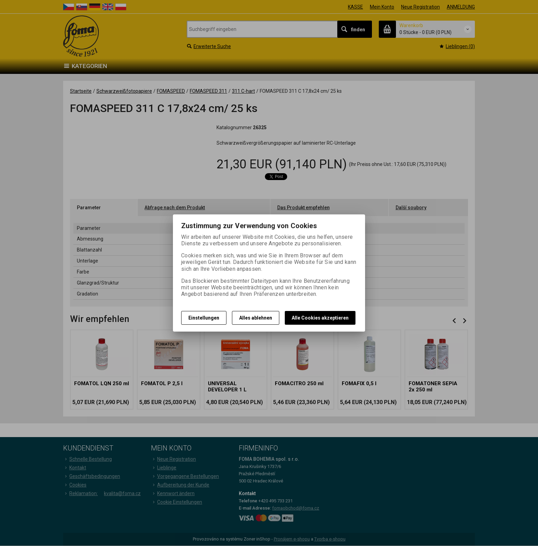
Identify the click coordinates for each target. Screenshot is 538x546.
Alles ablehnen (255, 318)
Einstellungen (203, 318)
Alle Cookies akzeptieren (320, 318)
